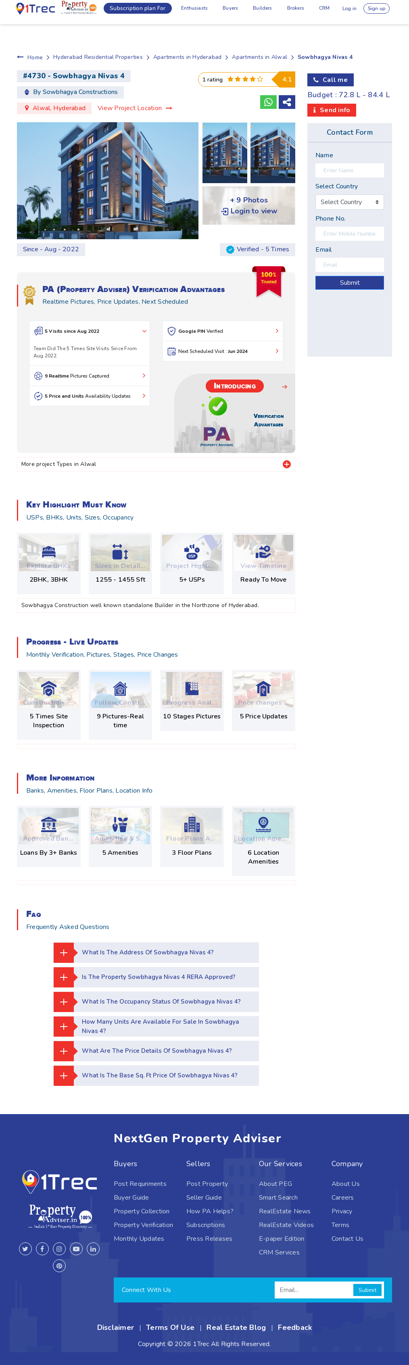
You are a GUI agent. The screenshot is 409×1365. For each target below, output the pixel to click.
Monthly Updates (139, 1238)
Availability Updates (89, 395)
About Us (346, 1183)
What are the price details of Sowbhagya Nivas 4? (145, 1051)
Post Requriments (140, 1183)
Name (324, 155)
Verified (222, 331)
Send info (335, 110)
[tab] (287, 464)
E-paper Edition (282, 1238)
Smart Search (278, 1197)
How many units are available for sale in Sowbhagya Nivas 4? (148, 1026)
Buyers (207, 12)
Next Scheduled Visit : (222, 351)
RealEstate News (285, 1211)
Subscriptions (205, 1225)
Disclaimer (115, 1327)
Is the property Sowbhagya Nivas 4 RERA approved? (147, 977)
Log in (343, 12)
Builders (243, 12)
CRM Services (279, 1252)
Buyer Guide (131, 1197)
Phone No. (330, 218)
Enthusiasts (166, 12)
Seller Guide (204, 1197)
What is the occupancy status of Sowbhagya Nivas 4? (150, 1002)
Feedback (295, 1327)
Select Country (336, 186)
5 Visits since (92, 331)
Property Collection (142, 1211)
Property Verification (143, 1225)
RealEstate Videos (286, 1225)
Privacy (342, 1211)
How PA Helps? (210, 1211)
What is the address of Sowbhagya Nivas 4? (136, 953)
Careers (343, 1197)
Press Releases (209, 1238)
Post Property (207, 1183)
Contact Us (347, 1238)
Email (323, 249)
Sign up (378, 12)
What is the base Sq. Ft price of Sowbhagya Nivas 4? (148, 1076)
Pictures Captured (89, 375)
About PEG (275, 1183)
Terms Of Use (170, 1327)
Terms (340, 1225)
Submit (350, 282)
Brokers (280, 12)
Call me (335, 79)
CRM (313, 12)
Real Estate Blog (236, 1327)
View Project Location (135, 108)
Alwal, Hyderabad (59, 108)
